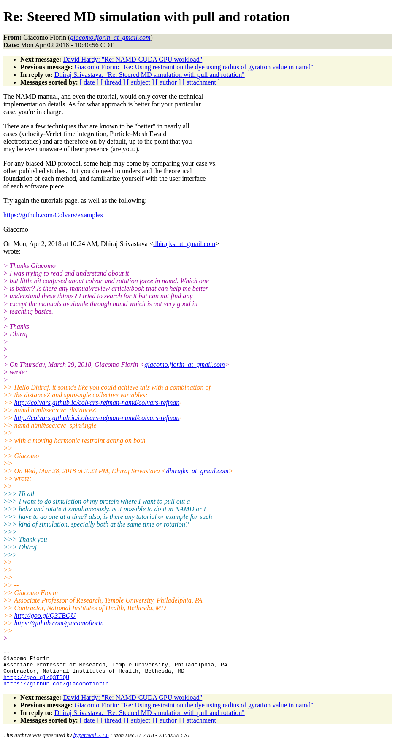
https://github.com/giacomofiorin (59, 623)
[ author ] (168, 82)
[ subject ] (140, 82)
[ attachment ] (201, 82)
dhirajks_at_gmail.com (184, 243)
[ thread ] (112, 82)
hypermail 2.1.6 (91, 742)
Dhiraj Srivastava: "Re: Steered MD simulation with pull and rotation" (149, 74)
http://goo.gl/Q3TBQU (45, 615)
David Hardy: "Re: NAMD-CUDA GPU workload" (132, 59)
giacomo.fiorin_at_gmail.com (184, 364)
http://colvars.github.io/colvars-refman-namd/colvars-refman (97, 402)
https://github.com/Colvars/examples (53, 214)
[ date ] (89, 82)
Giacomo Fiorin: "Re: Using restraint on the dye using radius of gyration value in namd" (194, 67)
